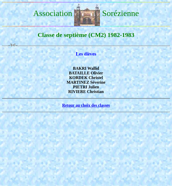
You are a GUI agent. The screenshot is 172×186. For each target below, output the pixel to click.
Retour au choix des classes (86, 105)
